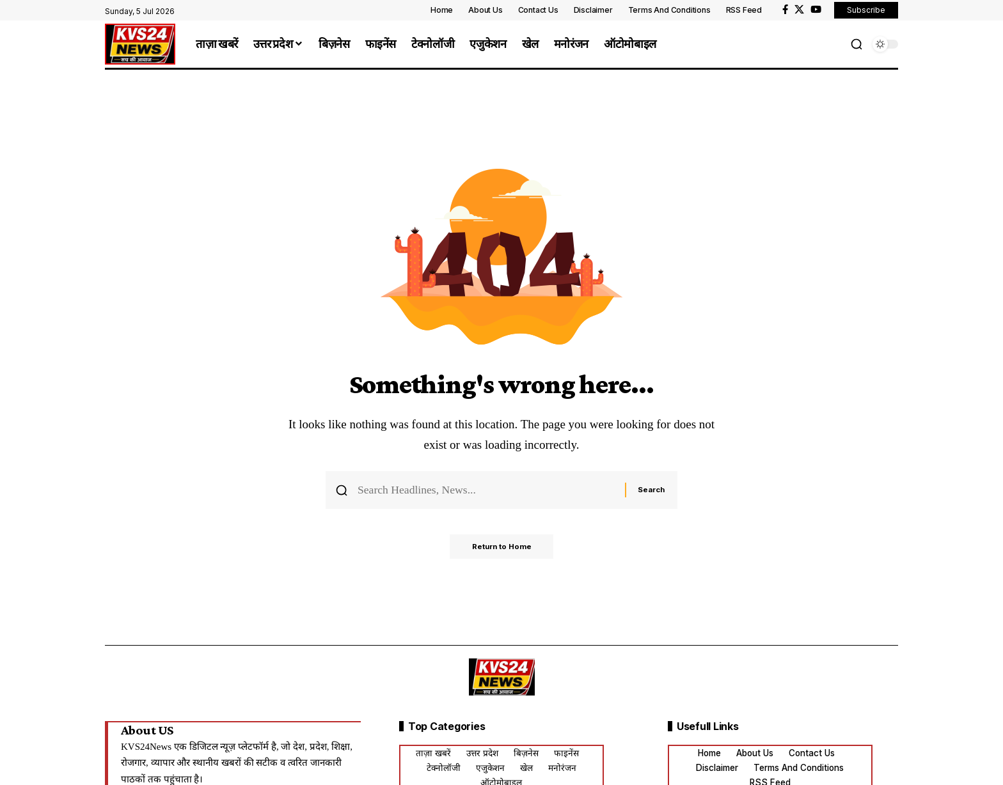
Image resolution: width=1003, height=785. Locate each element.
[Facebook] (785, 9)
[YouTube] (816, 9)
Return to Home (502, 551)
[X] (799, 9)
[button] (856, 44)
